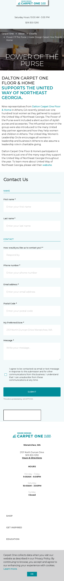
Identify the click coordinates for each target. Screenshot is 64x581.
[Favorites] (56, 5)
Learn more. (10, 569)
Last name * (9, 218)
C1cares (33, 33)
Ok (32, 574)
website (47, 165)
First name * (9, 199)
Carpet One (8, 33)
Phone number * (11, 265)
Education (12, 539)
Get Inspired (14, 527)
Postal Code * (10, 304)
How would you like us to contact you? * (23, 248)
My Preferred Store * (13, 323)
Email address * (11, 284)
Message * (8, 340)
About (21, 33)
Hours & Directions (32, 458)
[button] (53, 5)
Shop (9, 516)
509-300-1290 (32, 22)
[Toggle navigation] (4, 6)
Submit (32, 391)
